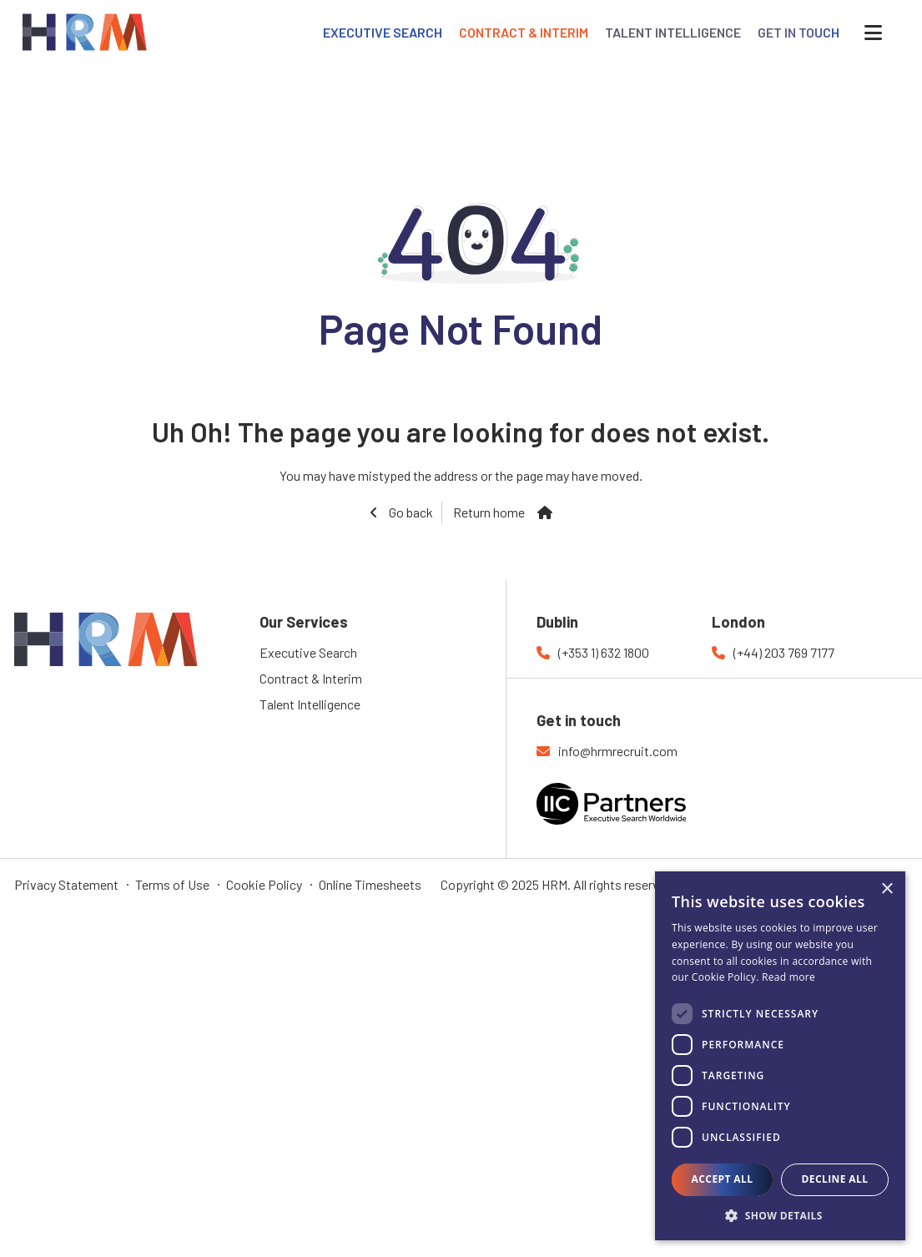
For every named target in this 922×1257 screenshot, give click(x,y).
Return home (489, 512)
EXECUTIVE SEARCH (382, 32)
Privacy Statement (66, 884)
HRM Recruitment (63, 622)
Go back (409, 512)
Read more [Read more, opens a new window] (788, 977)
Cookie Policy (264, 884)
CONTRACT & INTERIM (523, 32)
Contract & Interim (310, 678)
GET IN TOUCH (798, 32)
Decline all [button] (835, 1179)
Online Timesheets (370, 884)
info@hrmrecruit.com (618, 751)
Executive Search (308, 652)
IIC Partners (641, 813)
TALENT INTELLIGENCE (673, 32)
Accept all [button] (722, 1179)
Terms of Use (172, 884)
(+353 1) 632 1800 (603, 652)
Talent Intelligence (309, 704)
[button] (780, 1215)
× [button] (886, 889)
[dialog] (780, 1055)
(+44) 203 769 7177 (783, 652)
